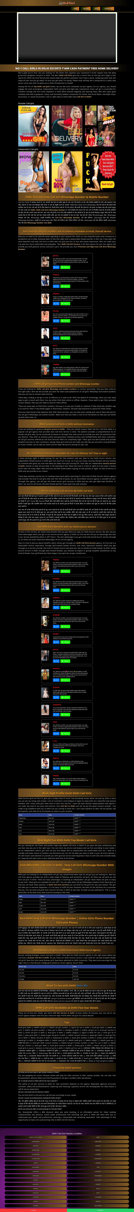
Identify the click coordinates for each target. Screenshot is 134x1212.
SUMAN (56, 598)
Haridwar (83, 1154)
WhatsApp (65, 267)
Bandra (51, 1141)
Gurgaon (19, 1154)
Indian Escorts (67, 1193)
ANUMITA (57, 705)
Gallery (82, 8)
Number (19, 1188)
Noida (19, 1176)
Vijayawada (82, 1184)
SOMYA (56, 294)
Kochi (51, 1163)
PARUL (56, 776)
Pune (82, 1176)
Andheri (19, 1141)
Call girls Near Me (51, 1188)
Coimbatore (83, 1146)
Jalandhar (51, 1158)
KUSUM (56, 615)
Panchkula (51, 1176)
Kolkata (82, 1163)
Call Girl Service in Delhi (63, 1013)
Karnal (19, 1163)
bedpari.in (69, 1208)
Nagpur (82, 1171)
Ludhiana (51, 1167)
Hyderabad (114, 1154)
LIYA (55, 741)
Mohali (114, 1167)
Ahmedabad (83, 1137)
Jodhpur (82, 1158)
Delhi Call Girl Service (71, 244)
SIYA (55, 722)
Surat (83, 1180)
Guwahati (51, 1154)
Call (56, 267)
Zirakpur (114, 1184)
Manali (82, 1167)
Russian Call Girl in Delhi (38, 958)
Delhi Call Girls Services (59, 885)
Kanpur (114, 1158)
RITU (55, 345)
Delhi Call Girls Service (86, 543)
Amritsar (114, 1137)
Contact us (36, 1204)
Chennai (51, 1146)
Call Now (33, 1210)
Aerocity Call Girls (19, 1137)
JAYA (55, 328)
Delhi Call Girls (65, 75)
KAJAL (56, 311)
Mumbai (19, 1171)
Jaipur (19, 1150)
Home (71, 8)
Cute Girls (114, 1188)
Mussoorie (50, 1171)
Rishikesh (19, 1180)
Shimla (51, 1180)
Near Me (82, 985)
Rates (95, 8)
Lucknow (19, 1167)
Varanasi (51, 1184)
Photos (28, 1204)
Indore (19, 1158)
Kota (114, 1163)
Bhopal (114, 1141)
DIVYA (55, 256)
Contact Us (108, 8)
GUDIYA (56, 668)
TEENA (56, 560)
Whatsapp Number (83, 1188)
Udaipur (19, 1184)
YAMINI (56, 364)
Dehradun (114, 1146)
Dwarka (51, 1150)
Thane (114, 1180)
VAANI (55, 634)
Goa (114, 1150)
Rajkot (114, 1176)
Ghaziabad (82, 1150)
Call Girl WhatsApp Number (67, 218)
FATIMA (56, 579)
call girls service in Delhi (54, 429)
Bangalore (82, 1141)
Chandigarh (19, 1146)
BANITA (56, 687)
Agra (51, 1137)
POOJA (56, 275)
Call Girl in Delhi (68, 806)
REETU (56, 758)
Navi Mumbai (114, 1171)
